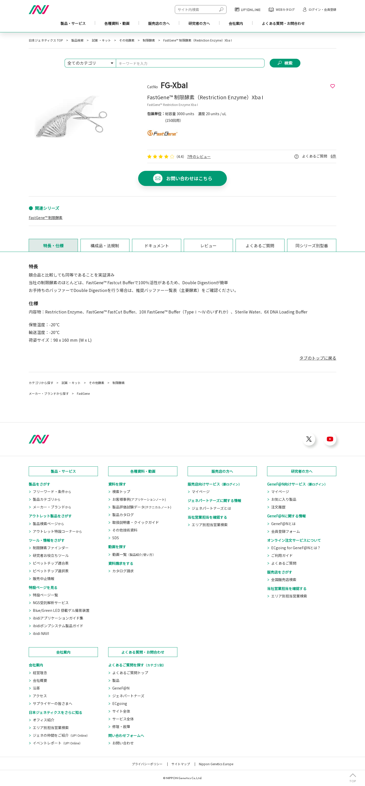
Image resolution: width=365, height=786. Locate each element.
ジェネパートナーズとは (211, 508)
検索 (288, 63)
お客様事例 (139, 499)
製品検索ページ (48, 523)
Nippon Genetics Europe (216, 764)
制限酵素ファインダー (51, 547)
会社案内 (236, 23)
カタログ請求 (123, 570)
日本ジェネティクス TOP (46, 40)
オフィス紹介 (43, 719)
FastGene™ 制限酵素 (46, 217)
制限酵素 (149, 40)
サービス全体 (123, 718)
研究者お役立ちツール (51, 555)
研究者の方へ (301, 471)
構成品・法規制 (104, 245)
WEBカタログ (285, 9)
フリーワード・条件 (52, 491)
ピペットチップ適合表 (51, 563)
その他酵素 (127, 40)
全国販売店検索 (283, 579)
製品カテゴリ (46, 499)
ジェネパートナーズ (128, 695)
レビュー (208, 245)
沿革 (36, 688)
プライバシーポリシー (147, 764)
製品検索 (77, 40)
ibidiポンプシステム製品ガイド (58, 625)
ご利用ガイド (282, 555)
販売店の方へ (222, 471)
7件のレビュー (199, 156)
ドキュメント (156, 245)
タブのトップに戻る (317, 358)
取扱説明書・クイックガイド (135, 522)
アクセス (40, 695)
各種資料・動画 (116, 23)
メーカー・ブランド (52, 506)
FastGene (83, 393)
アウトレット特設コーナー (57, 531)
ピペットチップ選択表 (51, 570)
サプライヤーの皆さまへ (52, 703)
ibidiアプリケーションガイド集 (58, 618)
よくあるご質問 (260, 245)
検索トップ (121, 491)
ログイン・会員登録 (322, 9)
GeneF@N (120, 688)
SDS (115, 537)
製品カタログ (123, 514)
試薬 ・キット (101, 40)
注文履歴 (278, 506)
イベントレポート (57, 742)
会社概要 (40, 680)
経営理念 (40, 672)
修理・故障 (121, 726)
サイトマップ (180, 764)
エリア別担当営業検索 (210, 524)
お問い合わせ (123, 742)
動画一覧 (134, 554)
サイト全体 (121, 711)
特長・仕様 (53, 245)
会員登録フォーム (285, 531)
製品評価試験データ (141, 506)
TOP (352, 781)
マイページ (201, 491)
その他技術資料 (124, 530)
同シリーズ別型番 (312, 245)
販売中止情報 (43, 578)
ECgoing (119, 703)
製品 (115, 680)
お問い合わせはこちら (189, 178)
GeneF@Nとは (283, 523)
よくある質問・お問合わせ (142, 652)
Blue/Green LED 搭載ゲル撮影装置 (61, 610)
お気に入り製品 (283, 499)
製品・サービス (73, 23)
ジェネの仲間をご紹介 (61, 735)
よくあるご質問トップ (130, 672)
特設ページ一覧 (45, 594)
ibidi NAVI (41, 633)
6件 (333, 156)
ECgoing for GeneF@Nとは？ (296, 547)
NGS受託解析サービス (51, 602)
